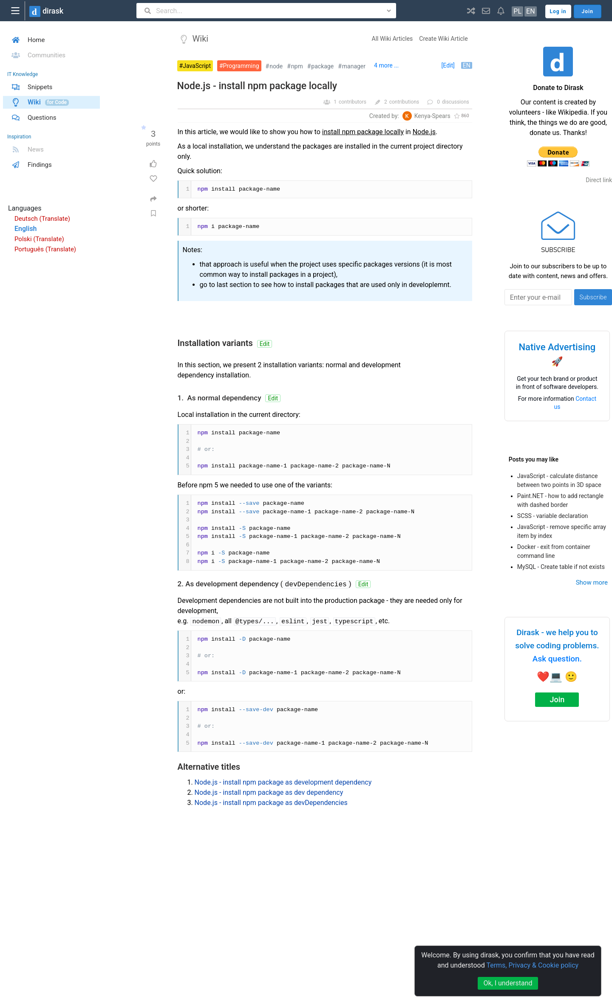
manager (354, 66)
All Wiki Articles (392, 38)
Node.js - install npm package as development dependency (283, 782)
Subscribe (593, 297)
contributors (352, 102)
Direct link (599, 180)
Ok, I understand (507, 983)
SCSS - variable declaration (552, 515)
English (25, 229)
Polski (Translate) (39, 239)
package (322, 66)
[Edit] (448, 65)
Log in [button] (558, 11)
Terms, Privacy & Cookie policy (532, 965)
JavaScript (197, 65)
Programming (241, 65)
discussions (455, 102)
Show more (592, 582)
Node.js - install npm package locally (257, 86)
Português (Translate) (45, 249)
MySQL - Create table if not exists (561, 566)
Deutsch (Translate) (42, 218)
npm (297, 66)
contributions (404, 102)
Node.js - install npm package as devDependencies (271, 803)
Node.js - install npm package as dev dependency (269, 792)
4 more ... (386, 65)
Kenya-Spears (432, 116)
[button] (471, 10)
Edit (265, 344)
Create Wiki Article (443, 38)
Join (557, 699)
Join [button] (587, 11)
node (276, 66)
